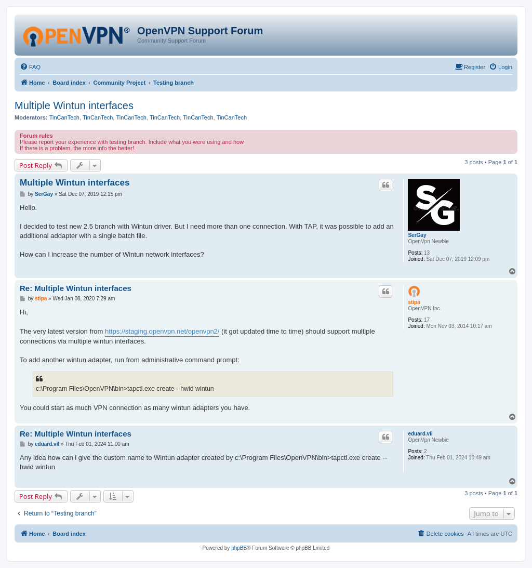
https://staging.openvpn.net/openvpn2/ (162, 331)
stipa (414, 302)
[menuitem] (30, 67)
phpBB (239, 548)
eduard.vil (420, 434)
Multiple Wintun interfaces (74, 105)
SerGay (417, 235)
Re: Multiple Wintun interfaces (75, 288)
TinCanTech (64, 117)
